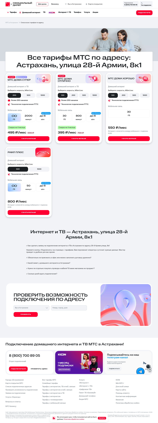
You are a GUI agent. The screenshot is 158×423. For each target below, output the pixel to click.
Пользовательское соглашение (16, 413)
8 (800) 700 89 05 (130, 5)
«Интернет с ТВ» (86, 386)
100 (62, 95)
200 (14, 95)
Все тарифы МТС (49, 380)
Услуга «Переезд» (12, 397)
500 (28, 95)
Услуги (87, 12)
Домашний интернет (29, 13)
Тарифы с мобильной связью (54, 403)
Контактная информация (126, 396)
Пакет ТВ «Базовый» (87, 393)
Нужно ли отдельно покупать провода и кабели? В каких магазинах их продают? (60, 268)
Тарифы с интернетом (51, 396)
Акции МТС (83, 399)
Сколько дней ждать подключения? (41, 274)
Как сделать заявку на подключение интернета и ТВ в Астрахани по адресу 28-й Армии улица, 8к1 (68, 246)
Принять (102, 418)
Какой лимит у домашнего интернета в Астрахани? (48, 263)
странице (83, 413)
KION (118, 380)
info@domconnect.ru (39, 418)
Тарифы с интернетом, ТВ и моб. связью (58, 387)
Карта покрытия (95, 4)
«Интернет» (84, 383)
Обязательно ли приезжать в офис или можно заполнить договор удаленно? (58, 258)
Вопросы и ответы (13, 402)
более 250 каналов (19, 100)
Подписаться (114, 368)
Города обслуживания (14, 380)
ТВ (44, 12)
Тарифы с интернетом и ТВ (53, 393)
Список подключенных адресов (18, 387)
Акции (95, 12)
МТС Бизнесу (10, 406)
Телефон (77, 12)
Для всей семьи (122, 387)
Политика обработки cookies (127, 403)
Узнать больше (28, 138)
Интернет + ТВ (64, 12)
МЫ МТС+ (120, 383)
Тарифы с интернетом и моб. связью (57, 390)
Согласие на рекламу (90, 412)
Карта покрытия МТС (14, 383)
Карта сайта (121, 390)
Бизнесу (55, 4)
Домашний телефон (87, 396)
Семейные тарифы (50, 383)
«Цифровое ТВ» (85, 389)
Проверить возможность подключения (21, 390)
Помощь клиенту (122, 393)
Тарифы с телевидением (52, 400)
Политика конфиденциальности (55, 412)
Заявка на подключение (15, 393)
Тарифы (12, 12)
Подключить (46, 250)
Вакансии (120, 400)
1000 (43, 95)
